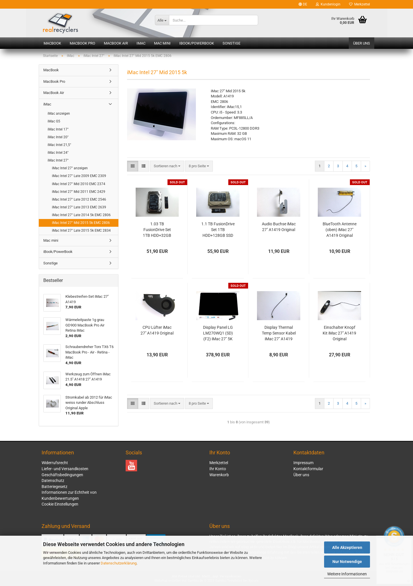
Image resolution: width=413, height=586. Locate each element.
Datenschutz (53, 480)
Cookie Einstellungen (60, 504)
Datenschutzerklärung (119, 563)
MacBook (52, 43)
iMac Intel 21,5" (59, 145)
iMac (141, 43)
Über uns (361, 43)
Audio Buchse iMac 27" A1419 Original (279, 227)
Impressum (303, 462)
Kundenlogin (328, 4)
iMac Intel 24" (58, 153)
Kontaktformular (308, 468)
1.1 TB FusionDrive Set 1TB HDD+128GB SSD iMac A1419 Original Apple (218, 230)
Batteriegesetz (54, 486)
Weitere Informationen (347, 574)
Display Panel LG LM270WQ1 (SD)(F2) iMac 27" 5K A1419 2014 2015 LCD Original (218, 333)
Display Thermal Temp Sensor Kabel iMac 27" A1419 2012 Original (279, 333)
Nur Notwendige (347, 561)
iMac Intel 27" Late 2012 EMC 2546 (79, 199)
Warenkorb (219, 474)
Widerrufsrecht (55, 462)
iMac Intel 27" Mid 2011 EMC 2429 (78, 192)
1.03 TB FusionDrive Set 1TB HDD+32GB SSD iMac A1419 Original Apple (157, 230)
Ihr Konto (217, 468)
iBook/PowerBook (196, 43)
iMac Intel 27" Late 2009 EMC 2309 (79, 176)
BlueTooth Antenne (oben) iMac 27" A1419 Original (339, 230)
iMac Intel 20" (58, 137)
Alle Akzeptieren (347, 547)
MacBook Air (116, 43)
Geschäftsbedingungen (62, 474)
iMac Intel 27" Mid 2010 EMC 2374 (78, 184)
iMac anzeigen (59, 114)
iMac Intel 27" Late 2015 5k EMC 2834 (81, 230)
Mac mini (162, 43)
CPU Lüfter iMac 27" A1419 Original (157, 330)
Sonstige (231, 43)
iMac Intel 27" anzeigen (70, 168)
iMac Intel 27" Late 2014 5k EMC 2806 (81, 215)
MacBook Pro (82, 43)
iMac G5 (54, 121)
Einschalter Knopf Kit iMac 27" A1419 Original (339, 333)
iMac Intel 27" (58, 160)
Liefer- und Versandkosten (65, 468)
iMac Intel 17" (58, 129)
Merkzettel (359, 4)
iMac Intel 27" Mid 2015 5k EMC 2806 (81, 223)
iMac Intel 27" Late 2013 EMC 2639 (79, 207)
